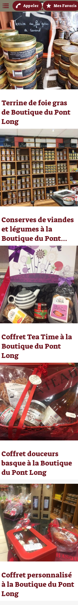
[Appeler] (27, 6)
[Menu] (6, 6)
